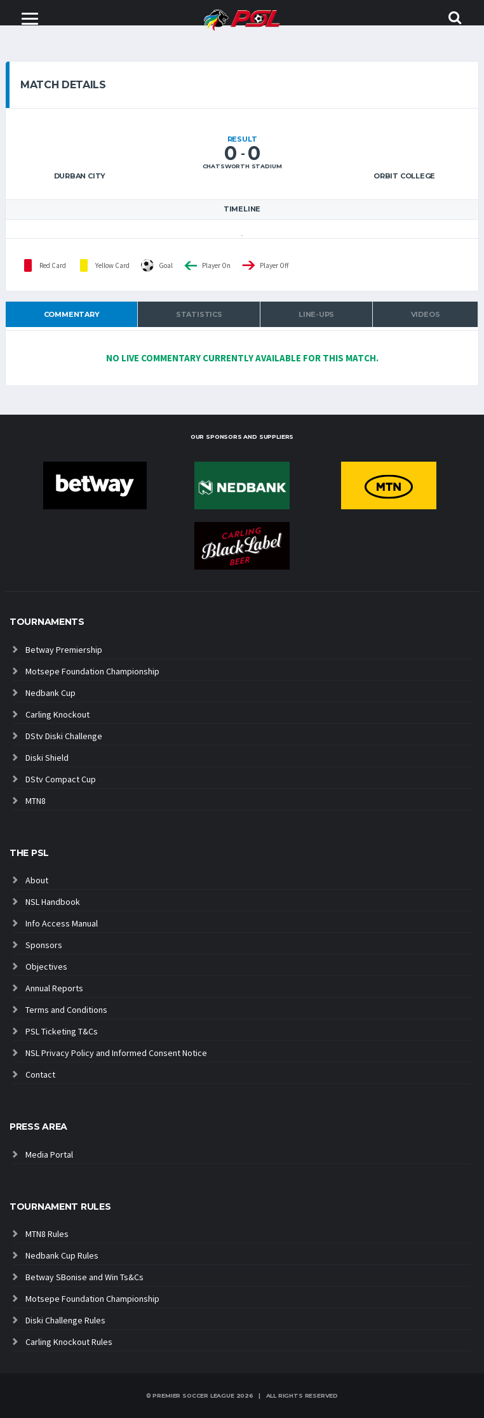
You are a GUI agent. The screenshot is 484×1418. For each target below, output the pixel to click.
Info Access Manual (61, 923)
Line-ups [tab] (316, 314)
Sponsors (43, 945)
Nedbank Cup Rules (61, 1255)
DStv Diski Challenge (63, 736)
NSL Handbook (52, 901)
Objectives (46, 966)
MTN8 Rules (47, 1234)
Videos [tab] (425, 314)
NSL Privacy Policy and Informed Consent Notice (116, 1053)
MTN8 (35, 800)
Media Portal (49, 1154)
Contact (40, 1074)
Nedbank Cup (50, 693)
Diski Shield (47, 757)
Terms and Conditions (66, 1009)
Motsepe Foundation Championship (92, 671)
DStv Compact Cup (60, 779)
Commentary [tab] (72, 314)
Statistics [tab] (199, 314)
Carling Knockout (57, 714)
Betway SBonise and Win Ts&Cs (84, 1277)
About (36, 880)
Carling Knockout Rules (68, 1342)
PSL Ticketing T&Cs (61, 1031)
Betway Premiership (63, 649)
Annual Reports (54, 988)
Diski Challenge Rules (65, 1320)
